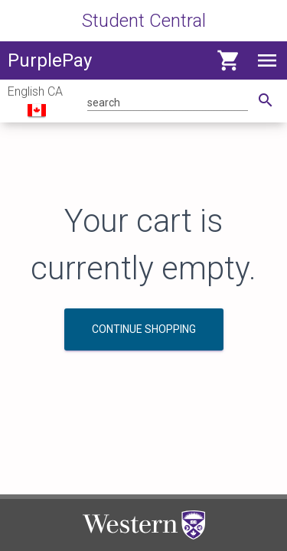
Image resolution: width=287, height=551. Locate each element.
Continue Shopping (144, 329)
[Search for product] (167, 101)
